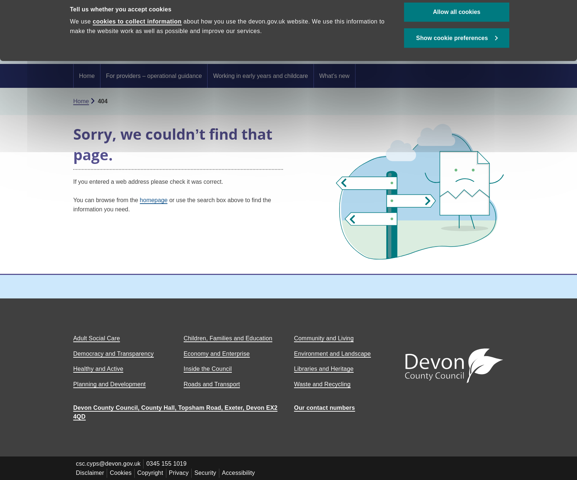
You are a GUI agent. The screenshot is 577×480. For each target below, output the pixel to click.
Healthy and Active (98, 369)
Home (87, 76)
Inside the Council (208, 369)
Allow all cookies (457, 26)
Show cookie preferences (452, 52)
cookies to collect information (137, 36)
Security (208, 472)
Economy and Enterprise (217, 354)
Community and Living (324, 338)
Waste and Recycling (322, 384)
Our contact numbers (324, 408)
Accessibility (241, 472)
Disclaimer (90, 472)
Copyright (151, 472)
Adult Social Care (96, 338)
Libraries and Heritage (324, 369)
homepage (154, 200)
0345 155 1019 (167, 464)
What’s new (334, 76)
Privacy (181, 472)
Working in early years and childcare (260, 76)
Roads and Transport (212, 384)
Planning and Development (109, 384)
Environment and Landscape (332, 354)
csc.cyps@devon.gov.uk (108, 464)
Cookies (121, 472)
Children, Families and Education (228, 338)
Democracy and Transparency (113, 354)
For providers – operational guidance (154, 76)
